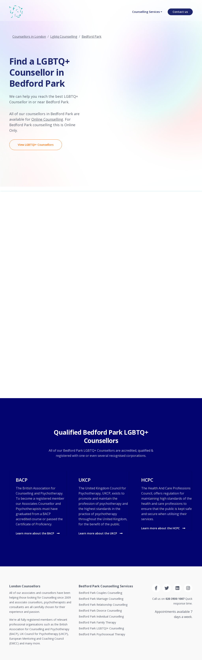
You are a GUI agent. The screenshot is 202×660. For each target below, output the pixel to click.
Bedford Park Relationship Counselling (103, 604)
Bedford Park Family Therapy (97, 622)
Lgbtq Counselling (63, 36)
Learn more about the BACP (38, 533)
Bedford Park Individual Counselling (101, 616)
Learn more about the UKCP (101, 533)
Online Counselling (47, 119)
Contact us (180, 13)
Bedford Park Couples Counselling (100, 593)
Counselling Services (146, 13)
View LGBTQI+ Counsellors (35, 145)
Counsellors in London (29, 36)
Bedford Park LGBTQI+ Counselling (101, 628)
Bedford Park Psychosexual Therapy (102, 634)
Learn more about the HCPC (163, 528)
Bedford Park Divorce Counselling (100, 610)
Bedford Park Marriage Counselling (101, 599)
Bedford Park (91, 36)
